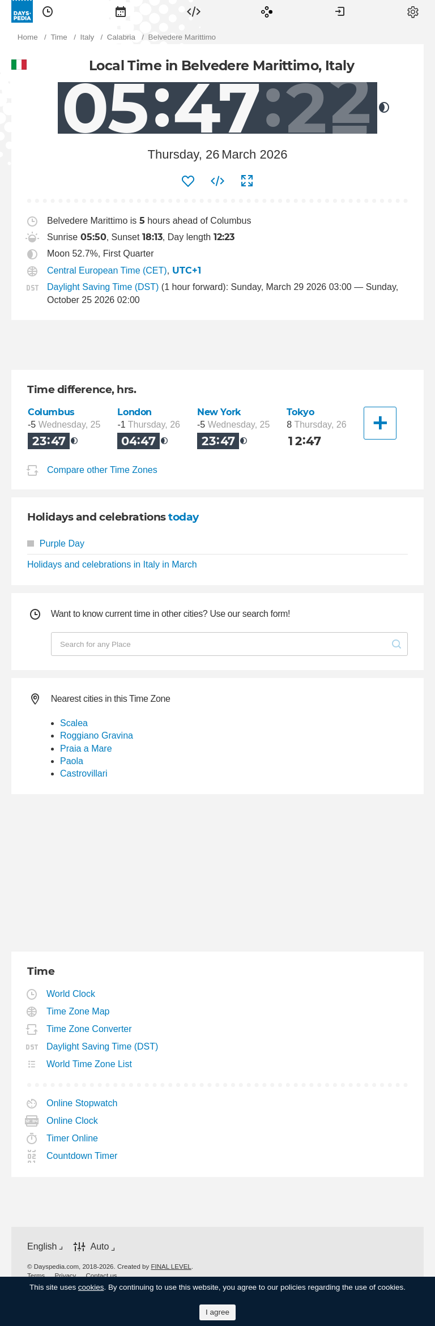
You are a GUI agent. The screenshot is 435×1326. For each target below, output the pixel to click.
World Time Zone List (89, 1064)
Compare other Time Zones (102, 470)
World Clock (71, 994)
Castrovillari (84, 773)
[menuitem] (47, 11)
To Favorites (188, 181)
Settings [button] (413, 11)
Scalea (74, 723)
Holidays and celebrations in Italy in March (112, 564)
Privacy (65, 1275)
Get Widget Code (217, 181)
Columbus (51, 412)
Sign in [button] (340, 11)
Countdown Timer (82, 1156)
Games (267, 11)
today (183, 516)
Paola (71, 761)
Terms (36, 1275)
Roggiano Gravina (96, 735)
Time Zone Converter (89, 1029)
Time (47, 11)
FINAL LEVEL (171, 1266)
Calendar (120, 11)
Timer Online (72, 1138)
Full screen (247, 181)
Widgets (193, 11)
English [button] (42, 1246)
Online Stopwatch (82, 1103)
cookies (91, 1287)
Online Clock (72, 1120)
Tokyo (300, 412)
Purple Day (55, 543)
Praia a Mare (86, 748)
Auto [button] (99, 1246)
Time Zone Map (78, 1011)
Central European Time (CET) (107, 270)
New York (219, 412)
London (134, 412)
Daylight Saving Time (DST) (103, 287)
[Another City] (380, 423)
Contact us (101, 1275)
